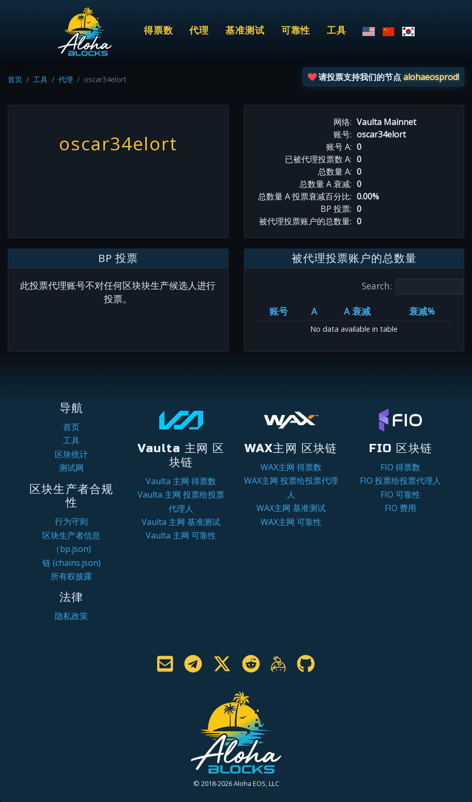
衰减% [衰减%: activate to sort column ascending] (422, 311)
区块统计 (71, 454)
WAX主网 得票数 (291, 467)
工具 (336, 30)
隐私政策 (71, 616)
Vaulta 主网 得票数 (181, 481)
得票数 (158, 30)
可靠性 (296, 30)
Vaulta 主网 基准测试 (181, 522)
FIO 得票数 (400, 467)
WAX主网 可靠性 (291, 522)
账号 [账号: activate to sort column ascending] (278, 311)
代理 (199, 30)
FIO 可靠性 (400, 494)
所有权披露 (71, 576)
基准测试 (245, 30)
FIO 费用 (400, 508)
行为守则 (71, 521)
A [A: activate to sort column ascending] (314, 311)
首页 (15, 79)
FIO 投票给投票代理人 (400, 480)
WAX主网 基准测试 (291, 508)
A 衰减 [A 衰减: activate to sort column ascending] (357, 311)
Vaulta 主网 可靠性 (181, 535)
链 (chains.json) (71, 562)
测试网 (71, 467)
